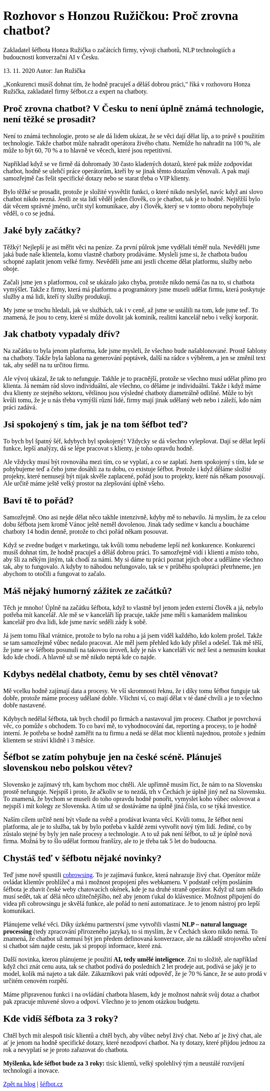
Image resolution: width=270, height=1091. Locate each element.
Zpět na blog (19, 1084)
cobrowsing (78, 875)
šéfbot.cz (51, 1084)
